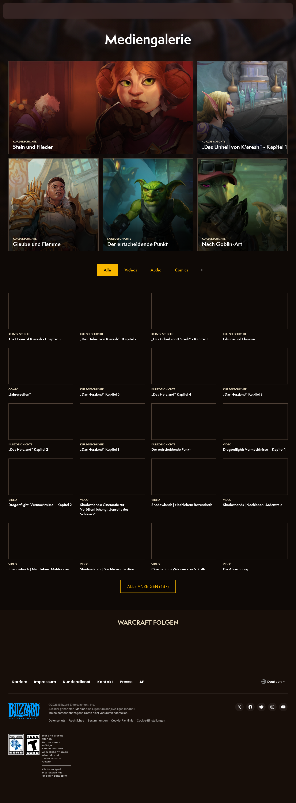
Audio (156, 270)
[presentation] (19, 11)
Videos (131, 270)
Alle (107, 270)
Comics (181, 270)
